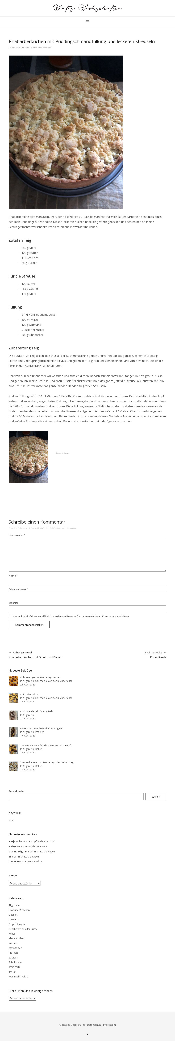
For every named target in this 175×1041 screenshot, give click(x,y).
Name (13, 575)
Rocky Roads (155, 655)
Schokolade (15, 962)
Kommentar (17, 535)
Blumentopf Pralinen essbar (39, 841)
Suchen (156, 796)
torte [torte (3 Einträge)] (11, 820)
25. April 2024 (14, 47)
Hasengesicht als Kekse (33, 846)
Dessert (13, 914)
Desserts (14, 919)
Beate (27, 47)
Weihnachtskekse (18, 976)
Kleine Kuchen (16, 938)
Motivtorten (15, 948)
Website (13, 603)
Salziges (13, 957)
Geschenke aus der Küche (23, 929)
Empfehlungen (17, 924)
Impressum (109, 1024)
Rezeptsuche (16, 791)
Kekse (12, 933)
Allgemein (14, 905)
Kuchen (67, 453)
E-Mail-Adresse (18, 589)
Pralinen (13, 952)
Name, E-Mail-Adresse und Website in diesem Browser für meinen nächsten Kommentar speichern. (71, 616)
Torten (12, 971)
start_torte (14, 967)
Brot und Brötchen (19, 910)
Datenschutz (94, 1024)
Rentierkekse (35, 861)
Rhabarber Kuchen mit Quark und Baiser (35, 655)
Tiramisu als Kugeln (45, 851)
